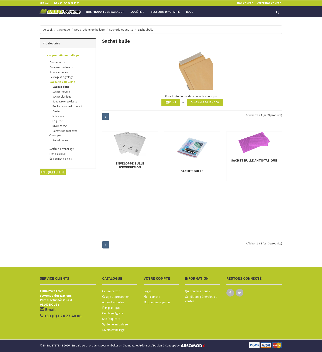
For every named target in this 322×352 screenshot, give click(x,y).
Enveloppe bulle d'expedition (130, 165)
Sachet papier (60, 140)
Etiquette (57, 121)
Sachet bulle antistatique (254, 160)
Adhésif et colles (58, 72)
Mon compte (152, 297)
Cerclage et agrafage (61, 77)
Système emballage (115, 324)
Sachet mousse (61, 92)
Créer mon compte (269, 3)
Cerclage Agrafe (112, 313)
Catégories (52, 43)
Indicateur (58, 116)
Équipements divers (60, 158)
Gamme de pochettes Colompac (63, 133)
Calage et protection (61, 67)
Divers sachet (59, 126)
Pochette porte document (67, 106)
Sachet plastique (61, 96)
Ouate (55, 111)
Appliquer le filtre (53, 172)
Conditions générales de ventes (201, 299)
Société (137, 12)
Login (147, 291)
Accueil (47, 29)
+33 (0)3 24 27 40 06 (205, 102)
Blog (189, 12)
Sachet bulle (145, 29)
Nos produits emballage (105, 12)
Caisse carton (57, 62)
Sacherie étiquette (121, 29)
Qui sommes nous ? (197, 291)
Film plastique (57, 154)
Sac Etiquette (111, 319)
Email (171, 102)
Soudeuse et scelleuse (64, 101)
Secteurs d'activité (165, 12)
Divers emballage (113, 330)
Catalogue (63, 29)
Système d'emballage (61, 149)
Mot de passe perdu (157, 302)
